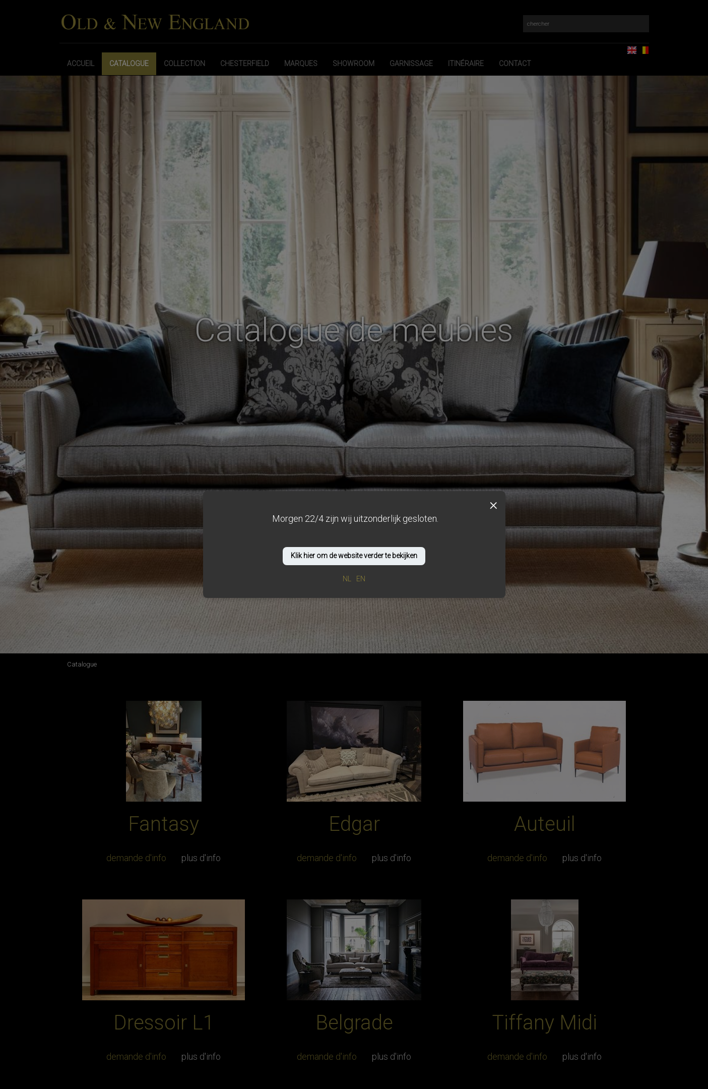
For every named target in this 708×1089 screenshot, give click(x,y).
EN (360, 579)
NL (347, 579)
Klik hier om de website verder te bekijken (354, 556)
